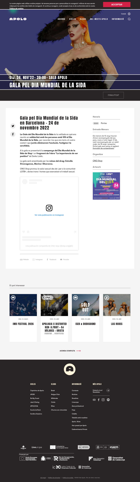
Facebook (53, 259)
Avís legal (43, 477)
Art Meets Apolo (99, 18)
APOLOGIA (34, 406)
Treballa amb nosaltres (79, 417)
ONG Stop (97, 160)
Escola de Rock (35, 410)
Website (26, 259)
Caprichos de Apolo (37, 390)
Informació (118, 18)
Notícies (74, 394)
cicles (72, 18)
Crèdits (74, 413)
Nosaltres (75, 398)
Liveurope (75, 402)
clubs (83, 18)
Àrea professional (78, 406)
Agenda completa (70, 350)
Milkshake (54, 398)
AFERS (32, 394)
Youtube (66, 259)
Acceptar (116, 5)
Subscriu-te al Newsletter (97, 391)
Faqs (73, 410)
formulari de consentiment (103, 148)
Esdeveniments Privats (79, 429)
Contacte (75, 390)
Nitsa (53, 406)
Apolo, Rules (76, 421)
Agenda (61, 18)
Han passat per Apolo (79, 425)
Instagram (39, 259)
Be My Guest (34, 398)
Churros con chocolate (59, 410)
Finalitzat (113, 95)
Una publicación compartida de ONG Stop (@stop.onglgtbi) (49, 246)
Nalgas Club (55, 394)
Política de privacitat (54, 477)
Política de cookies (16, 8)
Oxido (53, 402)
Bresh (53, 390)
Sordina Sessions (36, 413)
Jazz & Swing (34, 402)
